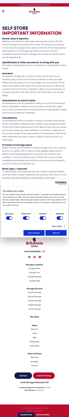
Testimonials (34, 346)
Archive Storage (35, 309)
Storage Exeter (34, 268)
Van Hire (34, 366)
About (34, 325)
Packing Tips (34, 342)
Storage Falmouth (34, 277)
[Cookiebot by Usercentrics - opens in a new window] (56, 182)
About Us (34, 329)
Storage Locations (34, 265)
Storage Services (34, 289)
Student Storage (34, 305)
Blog (34, 337)
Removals (34, 357)
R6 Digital (39, 411)
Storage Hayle (34, 281)
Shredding (34, 361)
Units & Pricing (43, 415)
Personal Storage (34, 292)
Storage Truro (34, 272)
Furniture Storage (34, 301)
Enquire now (26, 415)
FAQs (34, 333)
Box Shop (34, 317)
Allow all (56, 233)
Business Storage (34, 296)
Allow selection (34, 233)
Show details (57, 226)
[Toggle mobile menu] (3, 11)
